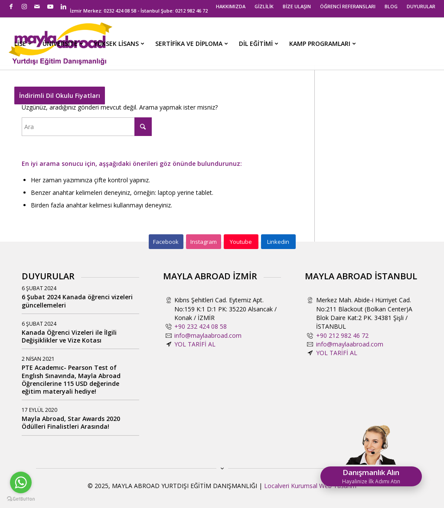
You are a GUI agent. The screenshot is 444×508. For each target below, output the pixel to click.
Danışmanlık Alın (371, 476)
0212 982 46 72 (191, 10)
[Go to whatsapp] (21, 482)
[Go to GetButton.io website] (21, 499)
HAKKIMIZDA (230, 6)
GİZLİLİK (264, 6)
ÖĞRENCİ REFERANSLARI (347, 6)
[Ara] (87, 126)
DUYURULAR (421, 6)
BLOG (391, 6)
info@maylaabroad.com (208, 335)
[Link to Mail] (37, 6)
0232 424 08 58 (120, 10)
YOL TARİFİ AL (194, 344)
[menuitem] (231, 6)
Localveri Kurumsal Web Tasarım (310, 486)
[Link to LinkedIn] (63, 6)
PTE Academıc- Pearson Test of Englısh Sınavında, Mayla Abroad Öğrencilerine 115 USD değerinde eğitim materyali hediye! (71, 379)
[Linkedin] (278, 241)
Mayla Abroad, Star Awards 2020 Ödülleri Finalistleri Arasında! (71, 422)
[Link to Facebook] (11, 6)
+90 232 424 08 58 (200, 326)
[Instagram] (203, 241)
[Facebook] (166, 241)
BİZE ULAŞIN (297, 6)
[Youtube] (241, 241)
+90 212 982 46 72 (342, 335)
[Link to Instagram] (24, 6)
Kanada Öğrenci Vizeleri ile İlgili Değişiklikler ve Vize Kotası (69, 336)
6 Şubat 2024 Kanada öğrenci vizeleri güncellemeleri (77, 301)
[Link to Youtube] (50, 6)
